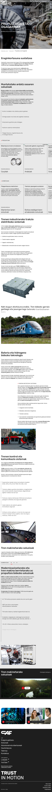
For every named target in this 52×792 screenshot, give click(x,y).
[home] (3, 1)
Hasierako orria (4, 51)
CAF (2, 738)
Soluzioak (11, 51)
